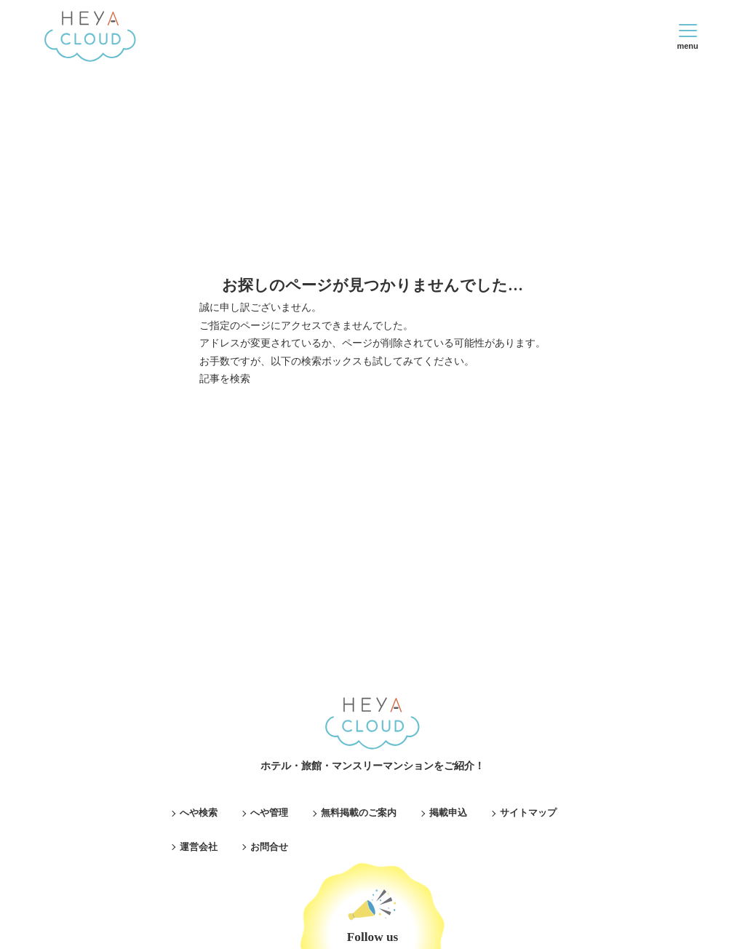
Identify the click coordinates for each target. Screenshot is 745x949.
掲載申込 (448, 813)
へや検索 (199, 813)
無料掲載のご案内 (359, 813)
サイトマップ (528, 813)
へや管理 (269, 813)
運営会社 (199, 847)
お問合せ (269, 847)
